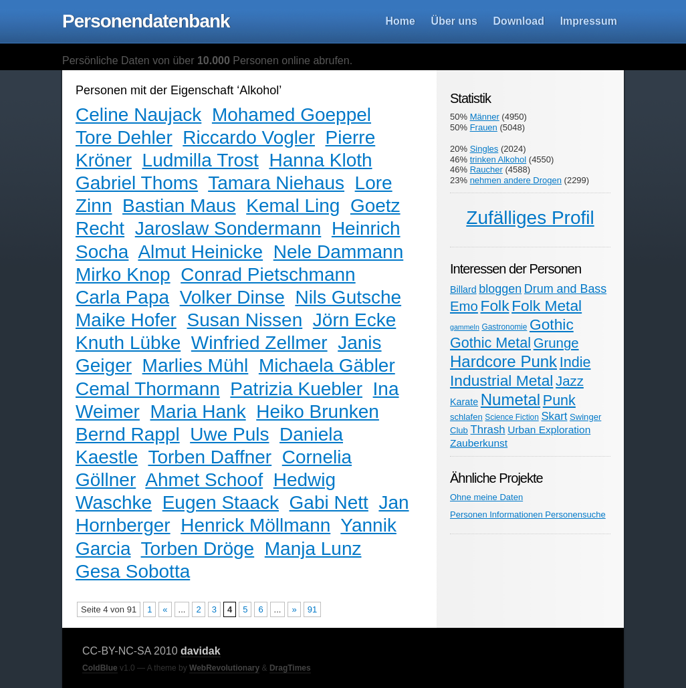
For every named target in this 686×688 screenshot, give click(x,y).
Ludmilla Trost (200, 160)
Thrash (488, 429)
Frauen (483, 127)
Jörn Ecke (354, 320)
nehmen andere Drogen (516, 180)
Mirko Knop (123, 274)
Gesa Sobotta (133, 571)
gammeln (464, 327)
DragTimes (290, 668)
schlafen (466, 417)
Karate (464, 401)
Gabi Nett (329, 502)
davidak (201, 651)
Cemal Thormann (148, 388)
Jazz (570, 381)
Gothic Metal (490, 342)
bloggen (500, 289)
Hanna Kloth (320, 160)
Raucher (486, 169)
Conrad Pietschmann (268, 274)
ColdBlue (100, 668)
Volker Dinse (232, 297)
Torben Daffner (209, 457)
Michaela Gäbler (327, 365)
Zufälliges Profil (530, 217)
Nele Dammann (338, 251)
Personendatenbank (146, 21)
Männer (484, 117)
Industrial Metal (501, 380)
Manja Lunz (313, 548)
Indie (575, 362)
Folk (495, 305)
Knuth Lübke (128, 342)
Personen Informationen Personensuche (528, 514)
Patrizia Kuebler (296, 388)
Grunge (556, 343)
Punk (559, 400)
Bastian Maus (179, 205)
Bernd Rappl (128, 434)
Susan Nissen (245, 320)
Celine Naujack (138, 114)
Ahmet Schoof (204, 479)
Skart (554, 416)
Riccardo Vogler (249, 137)
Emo (464, 306)
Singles (484, 149)
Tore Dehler (124, 137)
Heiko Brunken (317, 411)
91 (312, 609)
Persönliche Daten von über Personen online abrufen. (207, 60)
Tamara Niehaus (276, 183)
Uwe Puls (229, 434)
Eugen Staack (220, 502)
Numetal (510, 399)
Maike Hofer (126, 320)
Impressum (588, 21)
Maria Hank (198, 411)
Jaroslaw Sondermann (228, 228)
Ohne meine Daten (486, 497)
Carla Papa (122, 297)
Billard (463, 289)
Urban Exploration (548, 429)
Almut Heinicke (200, 251)
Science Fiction (511, 417)
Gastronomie (504, 327)
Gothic (552, 324)
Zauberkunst (478, 443)
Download (518, 21)
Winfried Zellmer (259, 342)
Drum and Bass (565, 289)
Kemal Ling (293, 205)
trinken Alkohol (498, 159)
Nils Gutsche (348, 297)
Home (400, 21)
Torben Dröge (198, 548)
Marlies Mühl (195, 365)
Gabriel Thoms (137, 183)
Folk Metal (546, 305)
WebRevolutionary (224, 668)
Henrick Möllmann (255, 525)
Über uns (454, 21)
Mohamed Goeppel (291, 114)
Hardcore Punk (503, 361)
